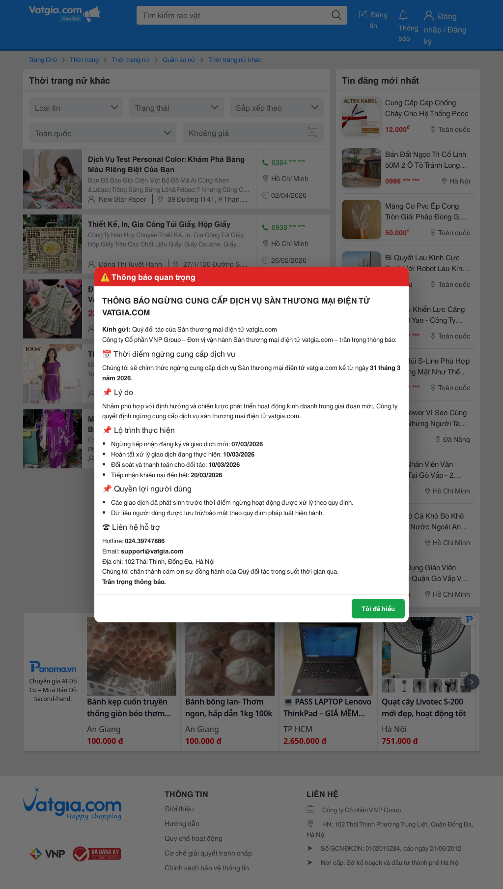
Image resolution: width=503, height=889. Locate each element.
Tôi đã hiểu (378, 608)
